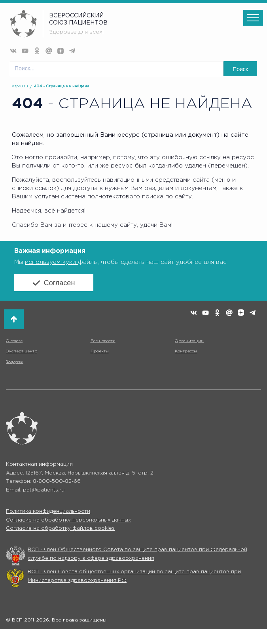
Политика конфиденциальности (48, 511)
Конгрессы (186, 351)
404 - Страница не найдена (61, 86)
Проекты (100, 351)
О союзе (14, 341)
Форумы (14, 361)
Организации (189, 341)
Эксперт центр (21, 351)
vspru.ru (20, 86)
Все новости (103, 341)
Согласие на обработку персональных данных (68, 520)
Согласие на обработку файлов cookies (60, 528)
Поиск (240, 69)
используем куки (51, 262)
